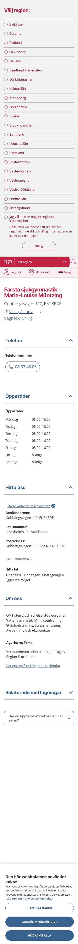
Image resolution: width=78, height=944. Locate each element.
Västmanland (19, 180)
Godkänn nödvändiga (40, 922)
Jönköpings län (21, 79)
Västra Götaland (22, 189)
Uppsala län (18, 143)
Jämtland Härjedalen (25, 70)
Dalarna (15, 33)
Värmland (16, 153)
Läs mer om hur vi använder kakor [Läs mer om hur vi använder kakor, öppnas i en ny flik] (29, 898)
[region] (39, 904)
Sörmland (16, 134)
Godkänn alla (39, 935)
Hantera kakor (39, 908)
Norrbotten (18, 107)
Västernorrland (20, 171)
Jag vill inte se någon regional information (32, 218)
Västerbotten (19, 162)
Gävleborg (17, 52)
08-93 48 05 (26, 366)
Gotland (15, 43)
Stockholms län (21, 125)
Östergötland (19, 208)
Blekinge (16, 24)
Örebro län (17, 199)
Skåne (14, 116)
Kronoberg (17, 98)
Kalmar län (17, 88)
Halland (15, 61)
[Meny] (65, 272)
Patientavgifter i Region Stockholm (33, 666)
